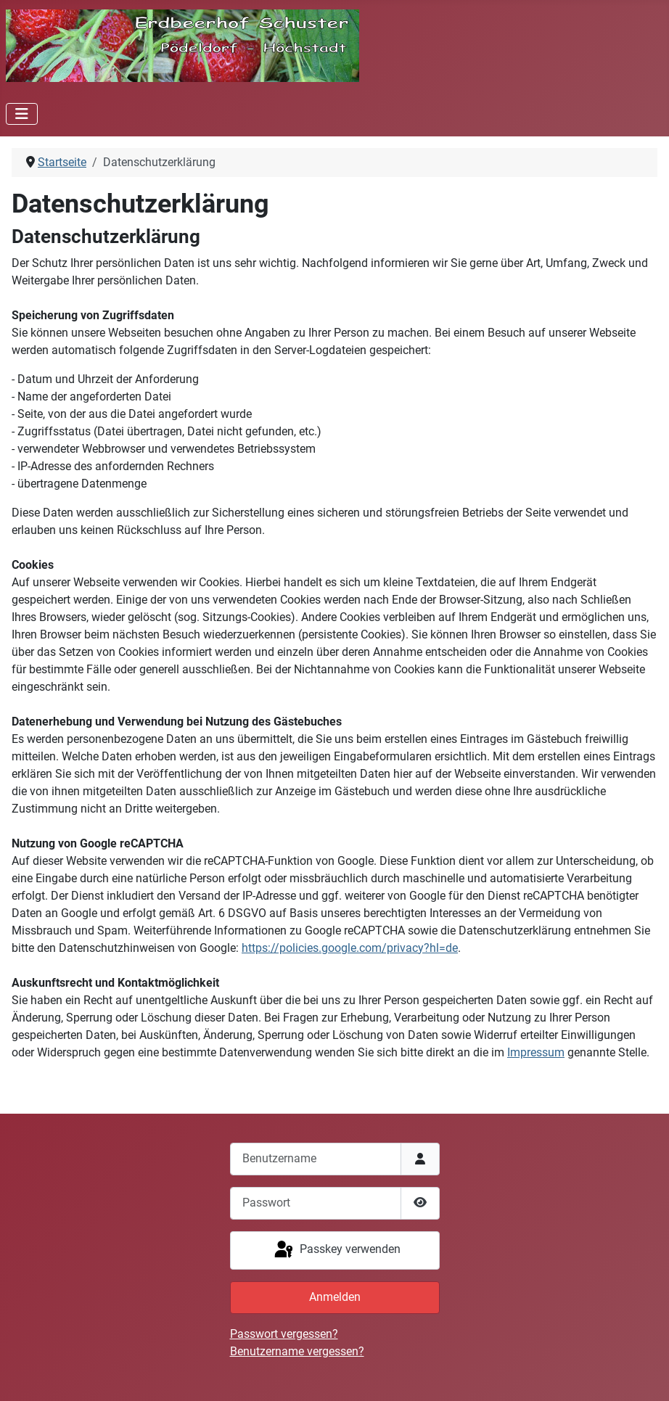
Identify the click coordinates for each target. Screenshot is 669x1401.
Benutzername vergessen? (297, 1351)
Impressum (536, 1052)
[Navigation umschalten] (22, 114)
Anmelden (335, 1297)
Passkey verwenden (336, 1250)
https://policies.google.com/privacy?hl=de (350, 948)
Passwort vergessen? (284, 1334)
